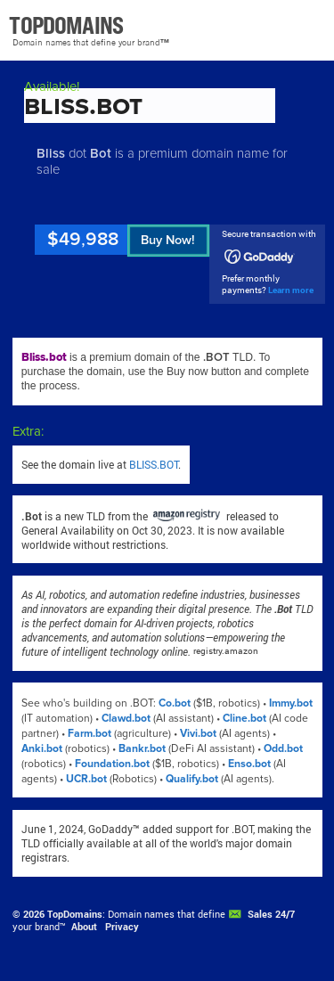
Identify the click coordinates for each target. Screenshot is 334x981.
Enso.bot (249, 764)
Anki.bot (41, 749)
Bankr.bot (142, 749)
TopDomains (74, 914)
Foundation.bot (112, 764)
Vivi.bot (198, 733)
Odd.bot (283, 749)
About (84, 926)
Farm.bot (89, 733)
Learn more (291, 290)
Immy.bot (291, 703)
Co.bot (175, 703)
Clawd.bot (126, 718)
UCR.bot (86, 779)
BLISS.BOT (153, 464)
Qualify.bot (192, 779)
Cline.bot (244, 718)
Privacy (122, 926)
